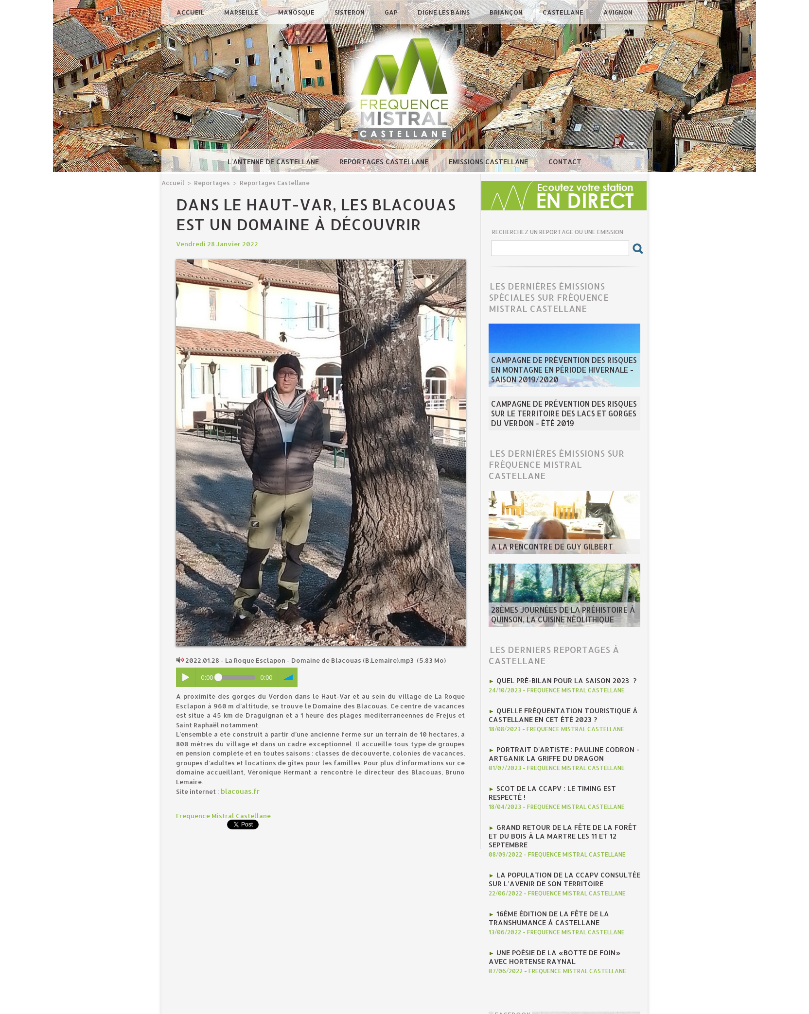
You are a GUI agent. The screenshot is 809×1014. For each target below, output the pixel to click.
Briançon (507, 12)
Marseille (242, 12)
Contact (564, 161)
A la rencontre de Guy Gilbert (544, 542)
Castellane (564, 12)
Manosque (297, 12)
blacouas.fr (239, 790)
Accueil (191, 12)
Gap (392, 12)
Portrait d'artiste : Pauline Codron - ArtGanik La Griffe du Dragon (558, 744)
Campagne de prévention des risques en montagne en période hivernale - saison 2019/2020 (561, 372)
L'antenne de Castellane (274, 161)
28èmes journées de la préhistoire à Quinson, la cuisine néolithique (554, 611)
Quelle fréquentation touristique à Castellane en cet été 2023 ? (558, 707)
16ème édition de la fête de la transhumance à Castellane (545, 891)
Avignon (618, 12)
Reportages (209, 182)
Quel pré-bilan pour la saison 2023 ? (560, 674)
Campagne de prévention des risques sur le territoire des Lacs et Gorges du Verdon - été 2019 (562, 410)
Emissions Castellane (489, 161)
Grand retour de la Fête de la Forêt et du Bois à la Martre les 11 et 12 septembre (561, 817)
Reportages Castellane (384, 161)
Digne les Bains (444, 12)
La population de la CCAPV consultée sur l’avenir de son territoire (559, 854)
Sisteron (350, 12)
